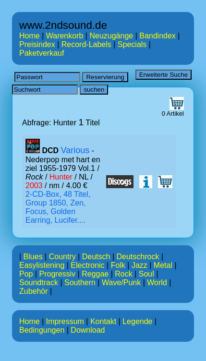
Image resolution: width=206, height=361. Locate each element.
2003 (34, 185)
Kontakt (103, 321)
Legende (137, 321)
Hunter (61, 177)
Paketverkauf (41, 53)
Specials (132, 44)
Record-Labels (86, 44)
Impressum (65, 321)
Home (29, 36)
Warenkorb (65, 36)
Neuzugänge (111, 36)
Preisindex (37, 44)
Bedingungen (41, 330)
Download (88, 330)
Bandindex (157, 36)
